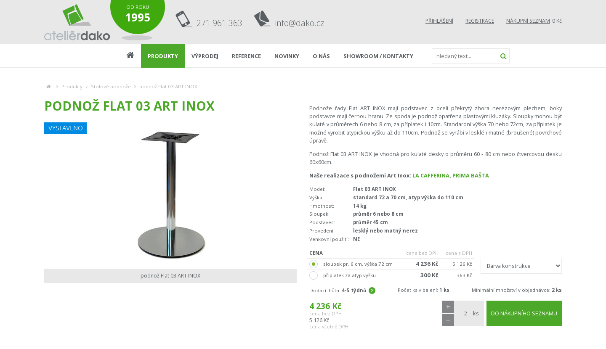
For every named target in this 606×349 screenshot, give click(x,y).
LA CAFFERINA (430, 175)
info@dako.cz (299, 23)
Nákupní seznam (528, 20)
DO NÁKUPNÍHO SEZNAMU (524, 313)
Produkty (71, 86)
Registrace (479, 20)
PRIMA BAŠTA (470, 175)
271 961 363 (219, 23)
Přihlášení (439, 20)
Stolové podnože (111, 86)
